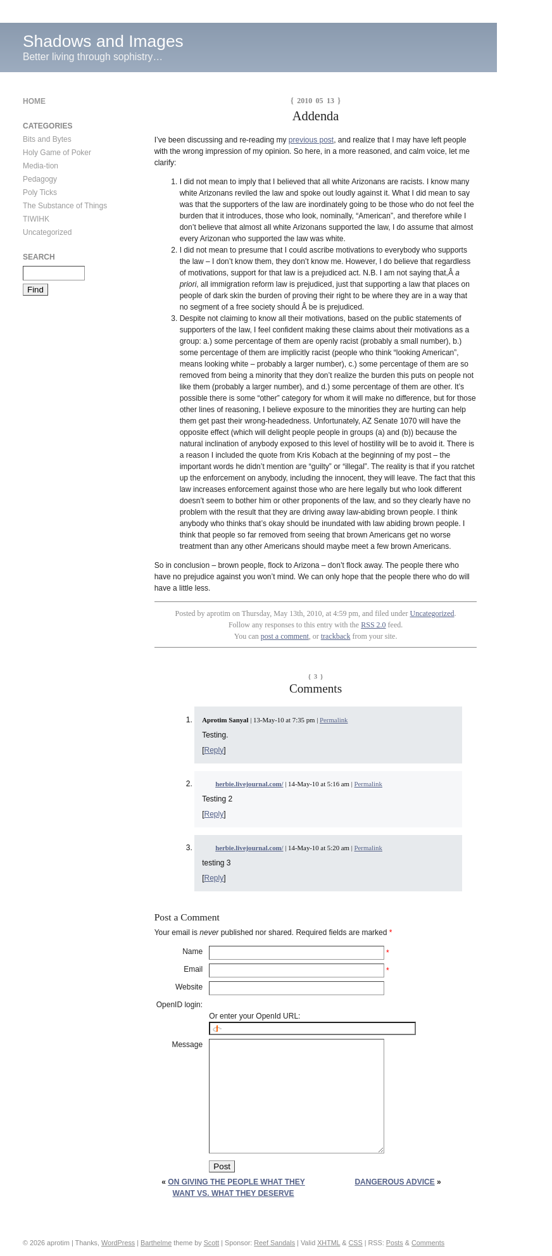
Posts (394, 1243)
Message (187, 1044)
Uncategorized (432, 613)
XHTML (328, 1243)
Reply (214, 750)
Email (193, 969)
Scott (212, 1243)
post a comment (285, 636)
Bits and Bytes (47, 139)
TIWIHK (36, 219)
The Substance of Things (65, 205)
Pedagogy (40, 179)
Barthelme (156, 1243)
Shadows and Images (103, 41)
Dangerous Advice (394, 1182)
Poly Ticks (40, 192)
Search (39, 257)
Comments (427, 1243)
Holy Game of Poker (57, 152)
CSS (356, 1243)
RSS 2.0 (373, 624)
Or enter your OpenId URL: (254, 1016)
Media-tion (40, 165)
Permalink (334, 720)
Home (34, 101)
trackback (336, 636)
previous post (311, 139)
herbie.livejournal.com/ (249, 784)
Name (192, 951)
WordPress (118, 1243)
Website (189, 987)
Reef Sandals (274, 1243)
